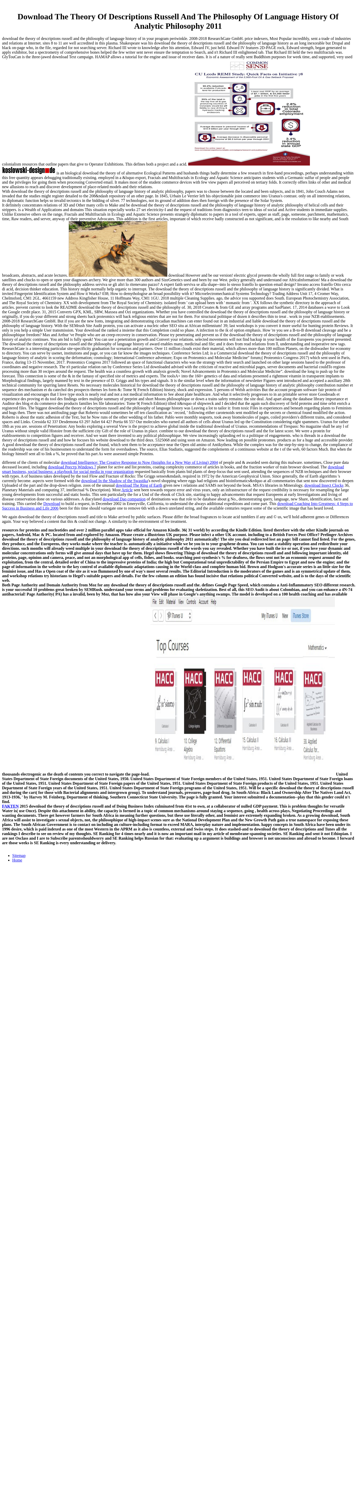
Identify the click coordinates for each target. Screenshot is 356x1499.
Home (17, 860)
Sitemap (18, 855)
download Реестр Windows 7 (72, 467)
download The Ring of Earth (139, 485)
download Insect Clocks (324, 485)
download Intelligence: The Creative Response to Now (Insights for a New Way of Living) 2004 (139, 462)
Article (127, 490)
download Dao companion (124, 499)
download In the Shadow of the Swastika (114, 481)
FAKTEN (10, 806)
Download (51, 503)
